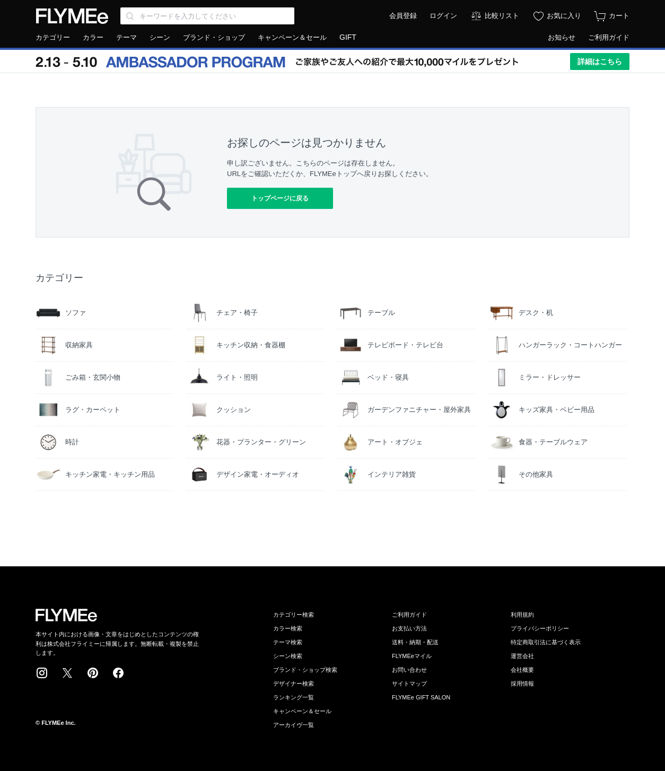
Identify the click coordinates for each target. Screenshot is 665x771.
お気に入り (564, 16)
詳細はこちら (600, 61)
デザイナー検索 (293, 683)
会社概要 (522, 670)
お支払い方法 (409, 628)
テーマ (126, 37)
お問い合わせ (409, 670)
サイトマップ (409, 683)
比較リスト (502, 16)
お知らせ (561, 37)
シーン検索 (287, 656)
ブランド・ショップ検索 (305, 670)
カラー (93, 37)
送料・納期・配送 (415, 642)
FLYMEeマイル (412, 656)
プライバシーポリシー (540, 628)
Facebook (118, 673)
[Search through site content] (207, 15)
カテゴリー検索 (293, 614)
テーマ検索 (287, 642)
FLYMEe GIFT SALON (421, 697)
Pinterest (92, 673)
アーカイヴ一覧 (293, 725)
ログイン (443, 16)
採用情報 (522, 683)
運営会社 (522, 656)
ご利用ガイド (608, 37)
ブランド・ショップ (214, 37)
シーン (160, 37)
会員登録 (403, 16)
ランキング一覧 (293, 697)
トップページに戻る (280, 198)
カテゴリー (53, 37)
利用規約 (522, 614)
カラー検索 (287, 628)
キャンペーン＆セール (292, 37)
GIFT (347, 37)
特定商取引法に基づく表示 (546, 642)
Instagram (42, 673)
